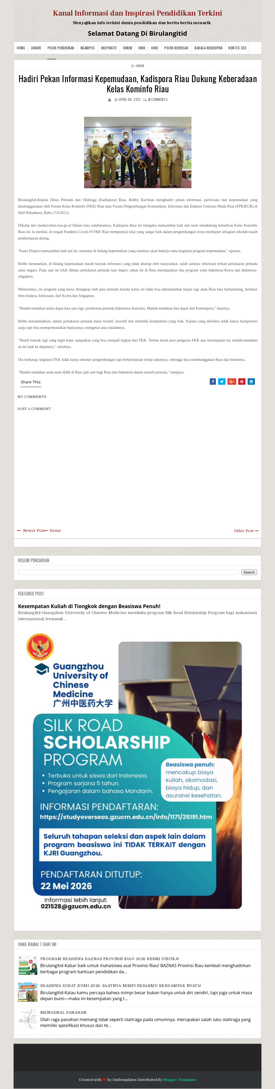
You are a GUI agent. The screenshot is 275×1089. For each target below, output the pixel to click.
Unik (141, 47)
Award (36, 47)
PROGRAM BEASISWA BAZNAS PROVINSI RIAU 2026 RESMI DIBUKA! (109, 959)
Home (21, 47)
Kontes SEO (237, 47)
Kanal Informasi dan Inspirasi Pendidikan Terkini (137, 13)
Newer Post (34, 530)
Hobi (154, 47)
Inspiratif (109, 47)
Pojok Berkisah (176, 47)
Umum (127, 47)
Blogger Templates (179, 1080)
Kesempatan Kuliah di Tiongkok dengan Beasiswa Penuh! (89, 606)
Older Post (244, 531)
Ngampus (88, 47)
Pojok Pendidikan (61, 47)
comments (158, 99)
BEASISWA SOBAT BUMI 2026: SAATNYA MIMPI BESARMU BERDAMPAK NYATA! (120, 985)
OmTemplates (124, 1080)
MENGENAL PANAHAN (63, 1012)
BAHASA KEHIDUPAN (208, 47)
